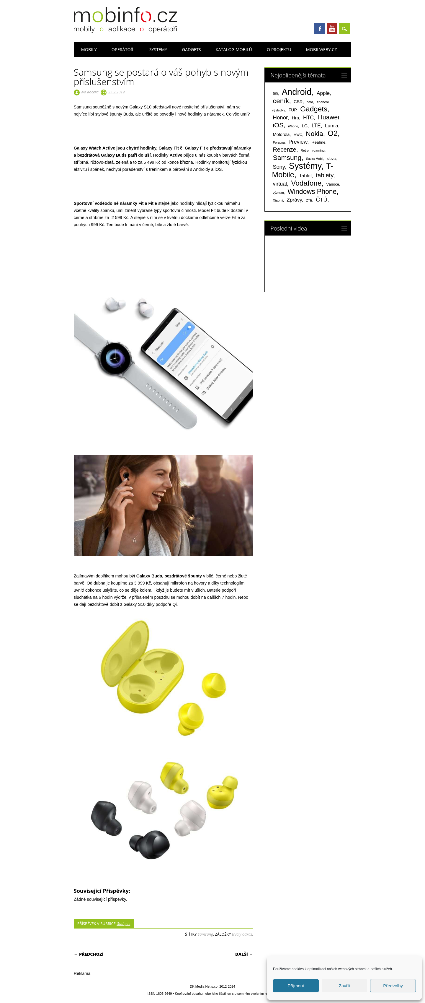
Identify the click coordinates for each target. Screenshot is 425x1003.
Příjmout (295, 985)
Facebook (319, 28)
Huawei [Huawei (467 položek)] (328, 117)
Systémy (158, 49)
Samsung (205, 934)
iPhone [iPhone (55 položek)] (293, 126)
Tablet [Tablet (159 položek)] (305, 175)
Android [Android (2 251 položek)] (296, 92)
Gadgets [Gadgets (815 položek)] (313, 109)
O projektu (279, 49)
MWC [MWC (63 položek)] (298, 135)
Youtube (332, 28)
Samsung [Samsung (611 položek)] (287, 157)
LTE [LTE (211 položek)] (316, 126)
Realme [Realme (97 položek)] (319, 142)
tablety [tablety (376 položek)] (324, 175)
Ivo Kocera (90, 92)
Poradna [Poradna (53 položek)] (279, 142)
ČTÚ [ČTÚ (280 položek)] (321, 200)
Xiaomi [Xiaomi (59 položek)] (278, 200)
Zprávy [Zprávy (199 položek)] (294, 200)
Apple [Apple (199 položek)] (323, 93)
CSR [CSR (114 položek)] (298, 101)
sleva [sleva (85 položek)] (331, 158)
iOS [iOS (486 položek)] (278, 125)
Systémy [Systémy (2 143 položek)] (305, 166)
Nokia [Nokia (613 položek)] (314, 133)
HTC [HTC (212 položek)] (308, 118)
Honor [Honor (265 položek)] (280, 117)
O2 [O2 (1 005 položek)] (333, 133)
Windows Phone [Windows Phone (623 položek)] (311, 191)
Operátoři (123, 49)
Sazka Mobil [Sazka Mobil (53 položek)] (314, 158)
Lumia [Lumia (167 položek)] (331, 125)
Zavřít (344, 985)
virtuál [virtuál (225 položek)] (280, 184)
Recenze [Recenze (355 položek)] (284, 149)
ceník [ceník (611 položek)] (281, 101)
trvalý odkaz (242, 934)
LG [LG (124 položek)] (305, 125)
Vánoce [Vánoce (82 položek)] (332, 184)
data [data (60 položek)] (310, 102)
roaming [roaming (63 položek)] (318, 150)
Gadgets (191, 49)
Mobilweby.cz (321, 49)
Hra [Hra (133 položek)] (295, 117)
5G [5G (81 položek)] (275, 93)
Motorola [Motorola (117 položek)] (281, 134)
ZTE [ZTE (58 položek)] (309, 200)
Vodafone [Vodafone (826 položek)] (306, 183)
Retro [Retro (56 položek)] (305, 150)
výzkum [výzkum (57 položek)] (278, 192)
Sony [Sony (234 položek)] (279, 167)
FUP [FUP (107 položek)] (292, 110)
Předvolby (393, 985)
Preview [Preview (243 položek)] (297, 142)
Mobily (89, 49)
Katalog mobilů (234, 49)
